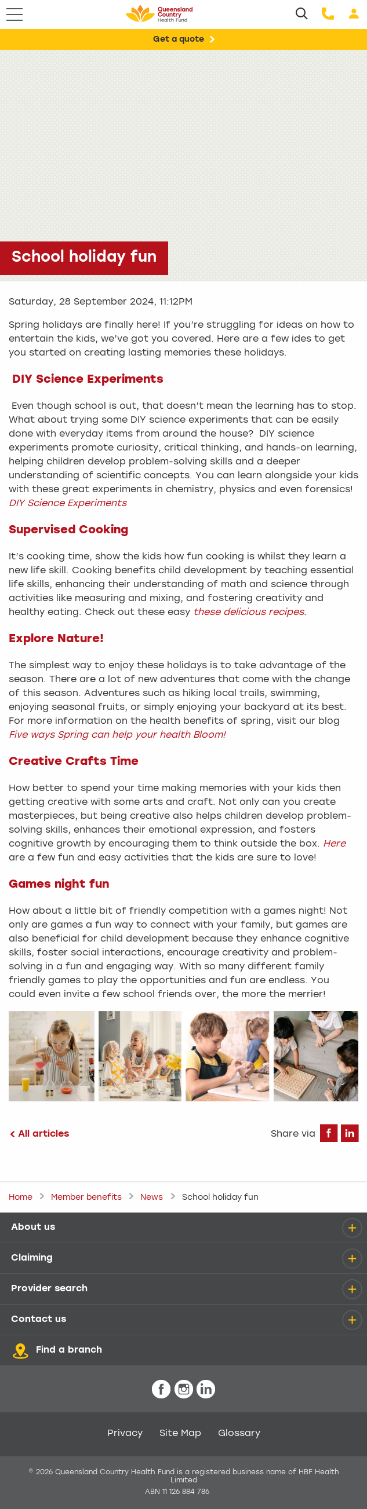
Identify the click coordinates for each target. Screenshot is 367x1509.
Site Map (180, 1433)
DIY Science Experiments (67, 503)
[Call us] (328, 14)
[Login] (354, 14)
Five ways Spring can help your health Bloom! (117, 735)
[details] (352, 1228)
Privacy (125, 1433)
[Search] (302, 14)
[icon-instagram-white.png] (184, 1390)
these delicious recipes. (250, 612)
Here (334, 844)
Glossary (239, 1433)
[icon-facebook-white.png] (161, 1390)
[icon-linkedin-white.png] (206, 1390)
